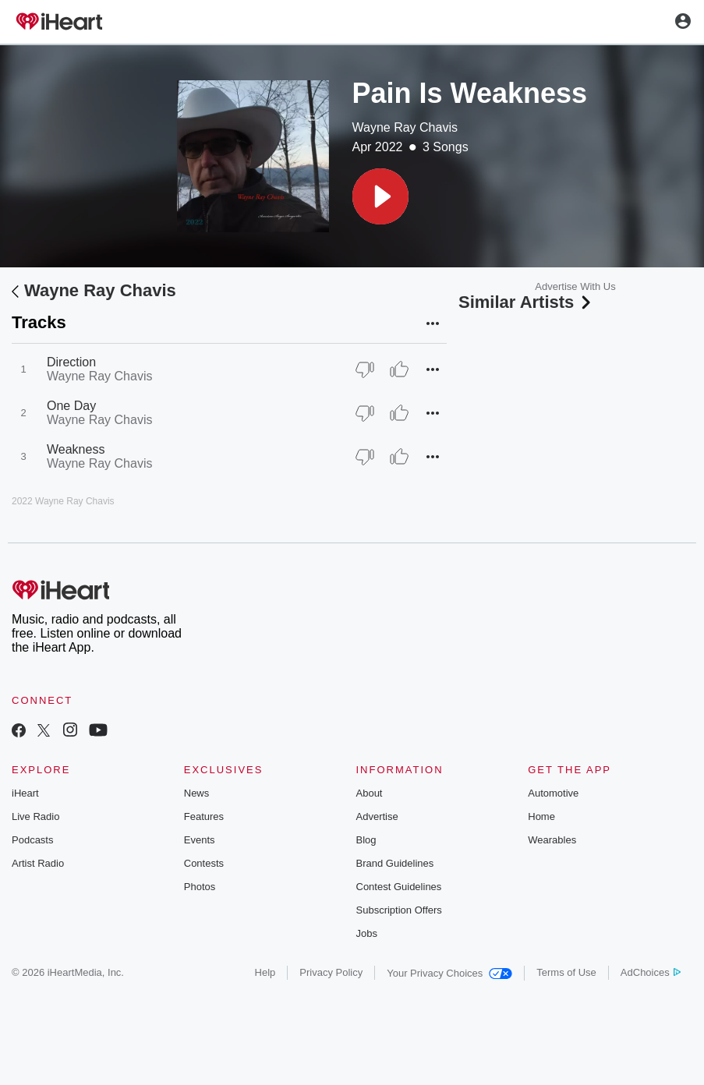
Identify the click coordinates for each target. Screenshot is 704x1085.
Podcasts (32, 840)
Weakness (75, 449)
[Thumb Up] (399, 369)
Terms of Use (566, 972)
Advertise (377, 816)
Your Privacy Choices (449, 973)
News (197, 793)
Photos (199, 886)
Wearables (552, 840)
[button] (380, 196)
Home (541, 816)
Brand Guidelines (395, 863)
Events (199, 840)
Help (265, 972)
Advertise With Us (575, 286)
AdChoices (651, 972)
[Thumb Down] (365, 369)
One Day (71, 405)
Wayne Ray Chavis (405, 127)
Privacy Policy (331, 972)
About (369, 793)
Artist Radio (38, 863)
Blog (366, 840)
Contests (204, 863)
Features (204, 816)
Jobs (366, 933)
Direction (71, 362)
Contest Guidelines (399, 886)
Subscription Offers (399, 910)
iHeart (25, 793)
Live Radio (35, 816)
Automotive (553, 793)
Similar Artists (526, 302)
